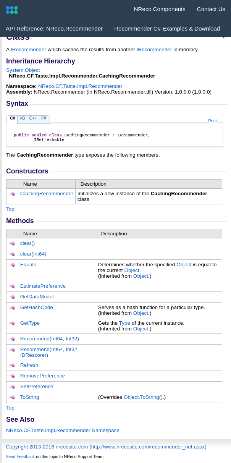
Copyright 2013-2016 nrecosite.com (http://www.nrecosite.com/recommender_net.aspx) (106, 449)
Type (124, 325)
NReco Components (160, 9)
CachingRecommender (46, 196)
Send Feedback (20, 459)
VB (22, 118)
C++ (33, 118)
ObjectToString (143, 399)
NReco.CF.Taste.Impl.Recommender (80, 86)
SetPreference (36, 389)
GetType (30, 325)
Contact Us (211, 9)
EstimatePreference (43, 288)
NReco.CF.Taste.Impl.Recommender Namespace (63, 432)
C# (12, 118)
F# (43, 118)
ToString (29, 399)
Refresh (29, 367)
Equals (28, 267)
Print (212, 120)
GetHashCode (36, 309)
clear (27, 245)
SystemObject (23, 70)
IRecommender (28, 49)
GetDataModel (37, 299)
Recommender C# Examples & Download (167, 28)
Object (183, 267)
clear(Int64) (33, 256)
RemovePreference (42, 378)
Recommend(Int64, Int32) (49, 341)
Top (10, 211)
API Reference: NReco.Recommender (54, 28)
